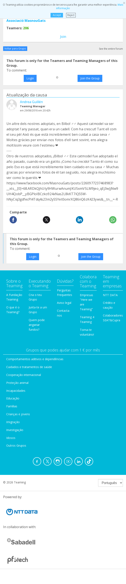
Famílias (11, 406)
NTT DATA (110, 295)
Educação (12, 398)
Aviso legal (64, 303)
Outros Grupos (16, 445)
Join (63, 36)
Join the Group (90, 78)
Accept (57, 15)
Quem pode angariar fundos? (37, 324)
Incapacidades (15, 391)
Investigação (14, 430)
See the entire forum (111, 49)
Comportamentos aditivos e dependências (34, 359)
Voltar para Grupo (15, 48)
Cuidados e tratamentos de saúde (29, 367)
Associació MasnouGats (26, 20)
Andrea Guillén (31, 102)
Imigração (13, 422)
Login (30, 78)
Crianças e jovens (18, 414)
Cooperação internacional (23, 375)
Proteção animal (17, 383)
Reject (70, 15)
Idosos (10, 438)
